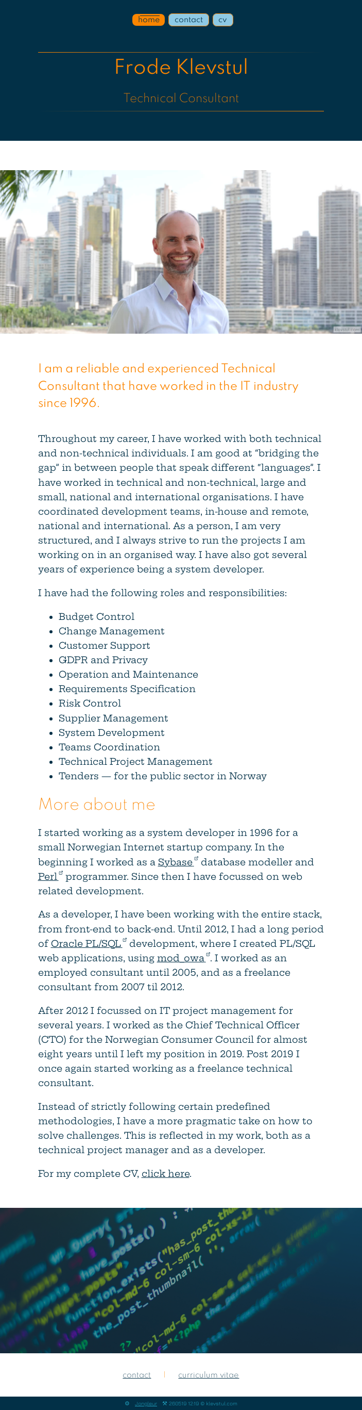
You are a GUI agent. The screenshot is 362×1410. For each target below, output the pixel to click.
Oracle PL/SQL (89, 943)
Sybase (178, 862)
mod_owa (183, 958)
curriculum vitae (208, 1375)
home (149, 19)
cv (222, 19)
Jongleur (146, 1403)
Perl (50, 876)
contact (189, 19)
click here (165, 1173)
